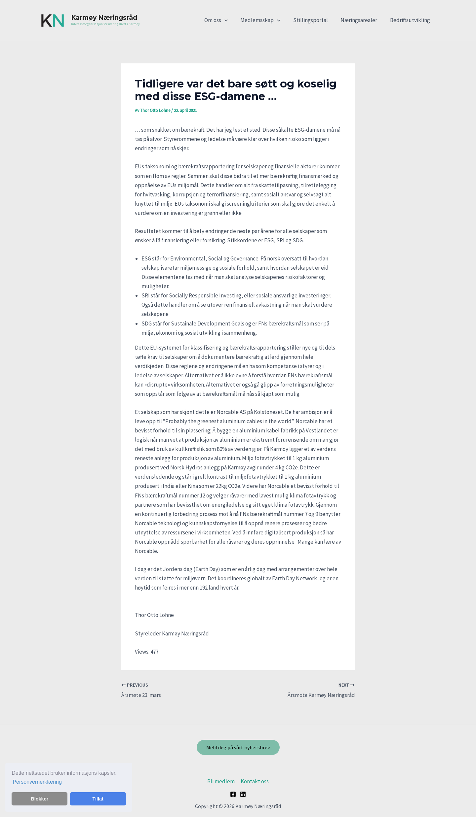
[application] (231, 20)
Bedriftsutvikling (411, 20)
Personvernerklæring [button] (37, 782)
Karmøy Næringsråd (104, 17)
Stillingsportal (314, 20)
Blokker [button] (39, 798)
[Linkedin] (243, 794)
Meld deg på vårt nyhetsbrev (238, 747)
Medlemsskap (266, 20)
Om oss (222, 20)
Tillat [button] (98, 798)
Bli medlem (221, 781)
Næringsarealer (361, 20)
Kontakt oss (255, 781)
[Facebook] (233, 794)
